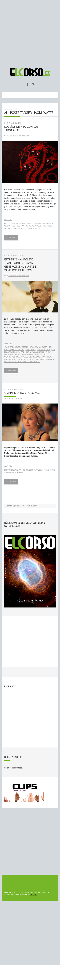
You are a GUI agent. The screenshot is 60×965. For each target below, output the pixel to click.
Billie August (18, 350)
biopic (7, 470)
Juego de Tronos (33, 226)
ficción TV (20, 223)
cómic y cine (18, 352)
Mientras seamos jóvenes (16, 357)
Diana (13, 470)
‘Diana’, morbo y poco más (22, 393)
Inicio (6, 109)
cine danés (30, 350)
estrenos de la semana (22, 354)
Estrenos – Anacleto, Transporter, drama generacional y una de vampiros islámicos (20, 265)
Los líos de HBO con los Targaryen (21, 128)
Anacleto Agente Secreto (16, 347)
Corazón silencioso (35, 352)
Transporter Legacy (44, 359)
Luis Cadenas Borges (18, 136)
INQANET (33, 895)
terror (30, 359)
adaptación (9, 223)
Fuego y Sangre (34, 223)
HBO (13, 226)
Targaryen (35, 228)
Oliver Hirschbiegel (14, 472)
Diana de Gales (24, 470)
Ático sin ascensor (38, 347)
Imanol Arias (40, 354)
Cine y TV (8, 220)
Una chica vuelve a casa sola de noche (22, 362)
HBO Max (20, 226)
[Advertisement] (30, 32)
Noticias (13, 109)
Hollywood (37, 470)
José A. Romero (15, 398)
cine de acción (43, 350)
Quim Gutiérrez (18, 359)
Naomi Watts (13, 228)
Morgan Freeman (37, 357)
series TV (24, 228)
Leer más (11, 237)
